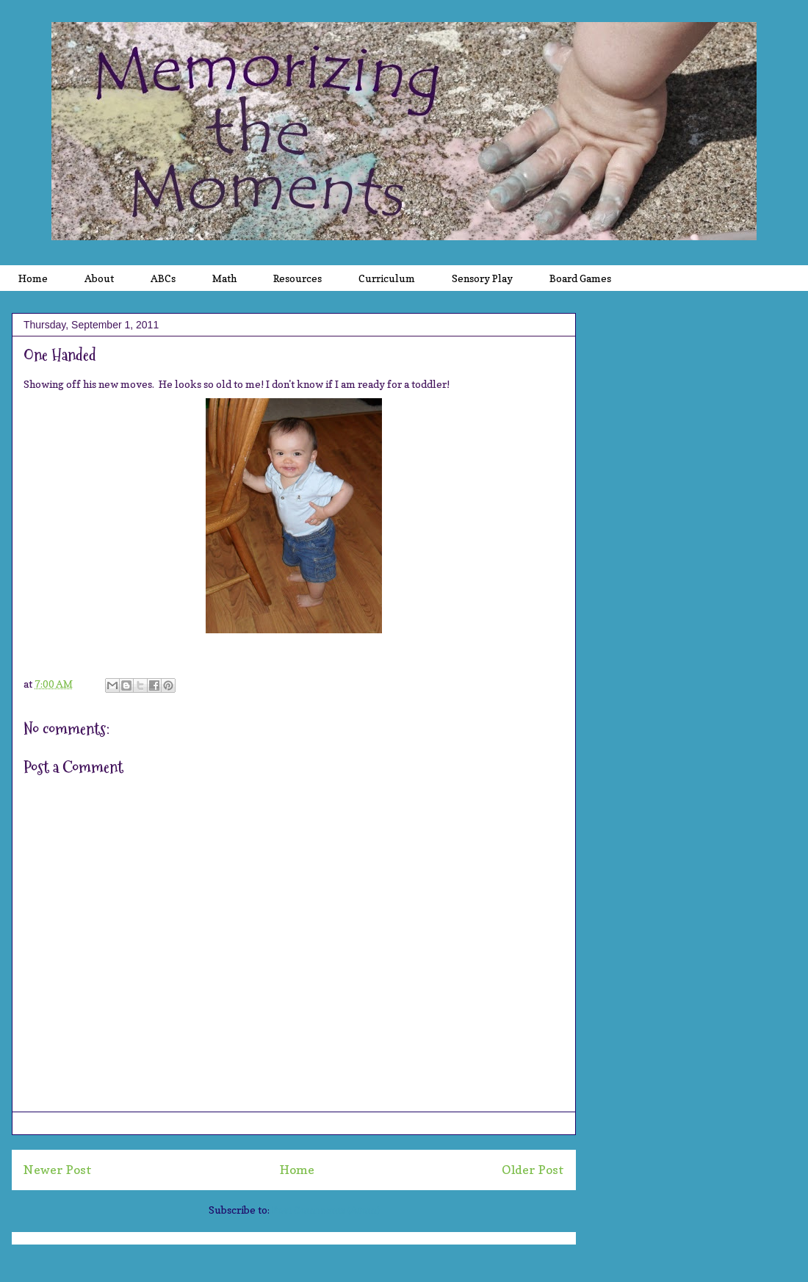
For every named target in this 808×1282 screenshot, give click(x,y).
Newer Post (58, 1169)
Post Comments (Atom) (326, 1209)
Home (297, 1169)
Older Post (533, 1169)
